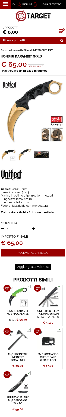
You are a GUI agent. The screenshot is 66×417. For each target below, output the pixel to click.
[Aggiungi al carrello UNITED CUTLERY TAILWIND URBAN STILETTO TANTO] (37, 288)
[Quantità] (18, 229)
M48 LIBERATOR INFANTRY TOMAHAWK (17, 357)
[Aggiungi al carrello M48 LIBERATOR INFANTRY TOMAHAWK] (7, 331)
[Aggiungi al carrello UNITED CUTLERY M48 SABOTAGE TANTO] (7, 374)
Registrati (56, 4)
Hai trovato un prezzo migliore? (24, 70)
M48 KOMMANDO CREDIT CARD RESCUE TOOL (48, 357)
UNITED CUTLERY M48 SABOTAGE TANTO (18, 400)
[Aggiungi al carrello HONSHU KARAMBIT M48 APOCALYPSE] (7, 288)
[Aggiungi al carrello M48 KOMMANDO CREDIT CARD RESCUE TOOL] (37, 331)
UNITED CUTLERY (42, 50)
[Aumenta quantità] (33, 228)
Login (45, 4)
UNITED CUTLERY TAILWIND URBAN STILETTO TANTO (48, 314)
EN (13, 4)
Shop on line (8, 50)
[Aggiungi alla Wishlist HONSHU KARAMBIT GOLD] (33, 267)
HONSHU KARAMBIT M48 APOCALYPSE (18, 312)
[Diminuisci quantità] (2, 228)
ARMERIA (23, 50)
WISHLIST (27, 4)
